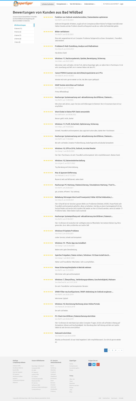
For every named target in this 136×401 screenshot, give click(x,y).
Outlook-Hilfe (17, 365)
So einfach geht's (74, 368)
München (53, 370)
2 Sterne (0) (17, 39)
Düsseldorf (54, 376)
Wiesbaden (54, 389)
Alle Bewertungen (20, 25)
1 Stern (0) (17, 42)
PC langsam (16, 374)
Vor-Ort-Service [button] (76, 4)
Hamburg (53, 368)
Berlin (52, 365)
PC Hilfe (34, 370)
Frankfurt (53, 372)
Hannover (53, 387)
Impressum (114, 398)
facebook (90, 364)
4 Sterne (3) (17, 32)
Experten (72, 383)
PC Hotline (35, 376)
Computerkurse (36, 389)
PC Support (35, 372)
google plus (98, 364)
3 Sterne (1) (17, 35)
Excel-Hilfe (16, 370)
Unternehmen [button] (89, 4)
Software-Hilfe (36, 385)
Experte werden (74, 385)
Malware (15, 382)
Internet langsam (17, 372)
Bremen (53, 382)
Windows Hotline (17, 376)
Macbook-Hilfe (36, 380)
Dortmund (53, 378)
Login (121, 4)
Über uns (72, 379)
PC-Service (35, 383)
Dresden (53, 385)
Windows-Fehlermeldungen (39, 387)
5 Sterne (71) (18, 28)
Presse (71, 387)
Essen (52, 380)
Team (71, 381)
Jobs (71, 389)
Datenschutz (106, 398)
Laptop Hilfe (35, 374)
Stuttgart (53, 374)
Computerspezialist (37, 378)
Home (71, 363)
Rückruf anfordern (48, 4)
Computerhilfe (36, 368)
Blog (71, 391)
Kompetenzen (62, 4)
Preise (71, 370)
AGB (100, 398)
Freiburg (53, 391)
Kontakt (121, 398)
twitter (93, 364)
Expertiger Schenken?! (38, 366)
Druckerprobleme (18, 368)
